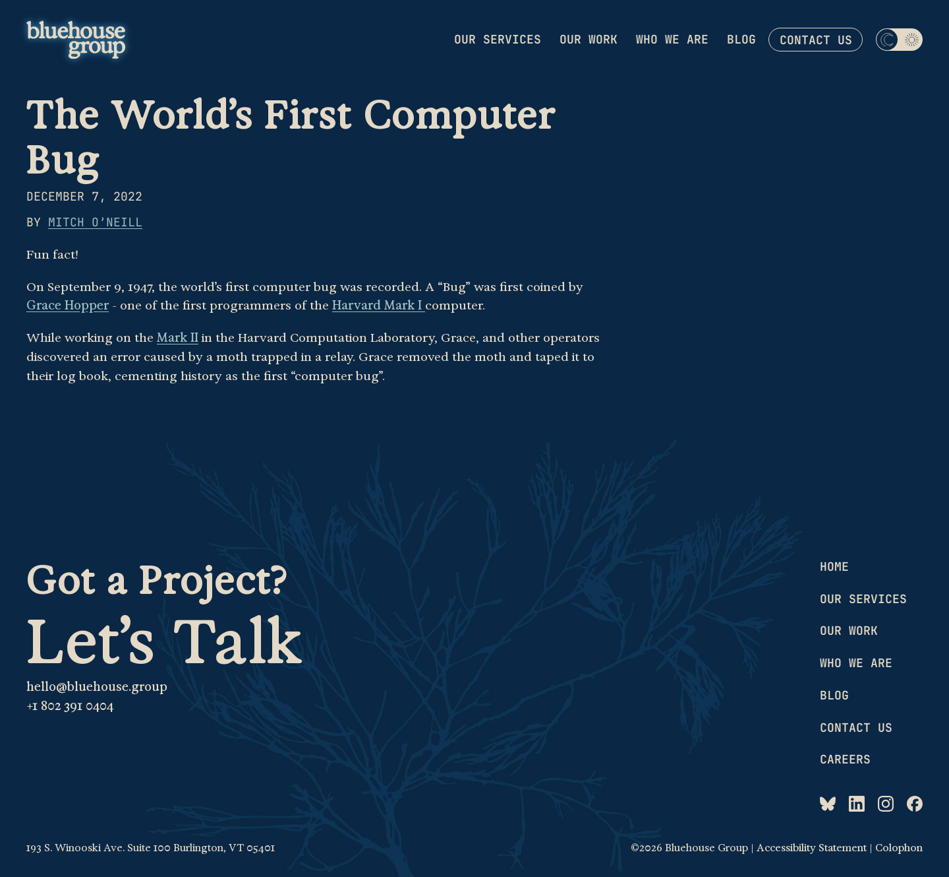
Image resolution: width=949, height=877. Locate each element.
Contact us (816, 40)
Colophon (899, 848)
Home (834, 566)
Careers (845, 759)
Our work (589, 39)
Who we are (672, 39)
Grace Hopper (67, 305)
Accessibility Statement (812, 848)
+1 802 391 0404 (69, 706)
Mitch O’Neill (95, 222)
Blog (741, 39)
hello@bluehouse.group (96, 687)
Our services (497, 39)
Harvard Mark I (378, 305)
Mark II (177, 338)
